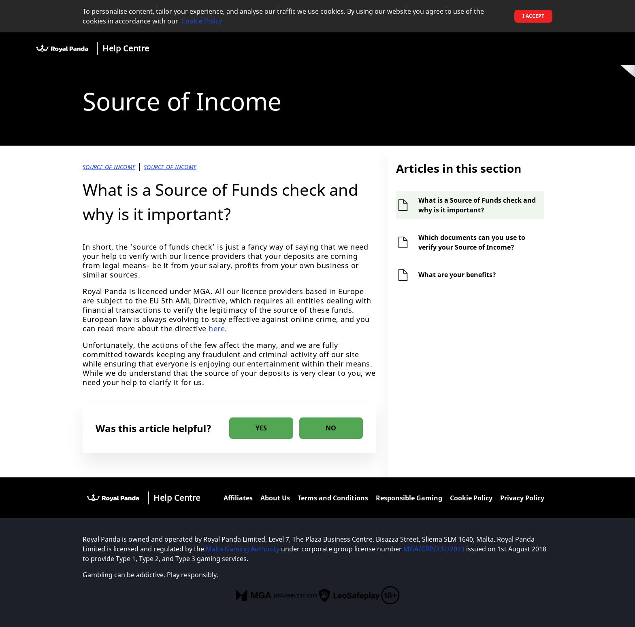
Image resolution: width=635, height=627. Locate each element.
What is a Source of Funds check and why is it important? (477, 205)
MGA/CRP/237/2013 (434, 548)
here (217, 328)
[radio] (261, 428)
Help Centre (125, 48)
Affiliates (238, 498)
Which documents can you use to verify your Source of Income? (471, 242)
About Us (275, 498)
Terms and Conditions (333, 498)
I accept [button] (533, 16)
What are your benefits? (457, 274)
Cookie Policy (201, 21)
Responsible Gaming (409, 498)
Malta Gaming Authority (242, 548)
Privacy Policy (522, 498)
